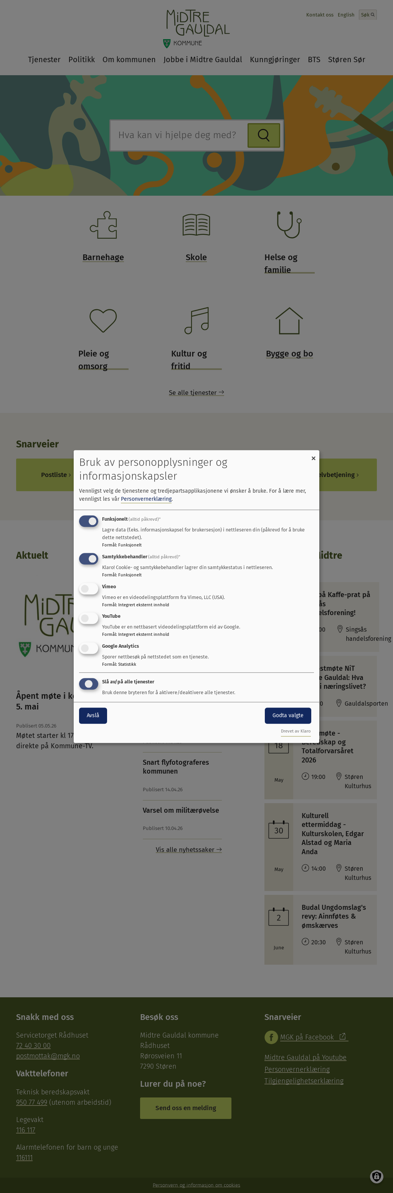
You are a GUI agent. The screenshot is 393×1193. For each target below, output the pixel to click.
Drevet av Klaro (296, 731)
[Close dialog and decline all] (313, 455)
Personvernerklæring (146, 499)
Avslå (93, 715)
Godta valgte (288, 715)
